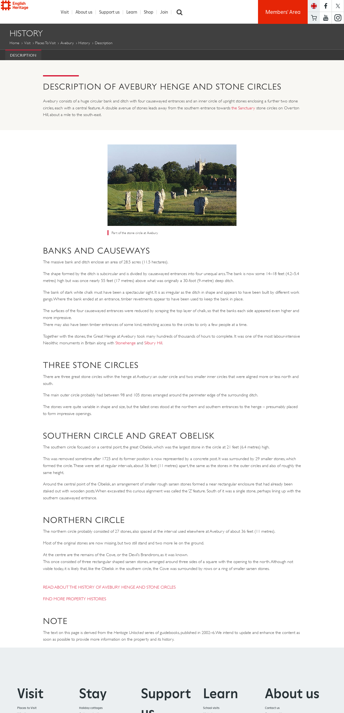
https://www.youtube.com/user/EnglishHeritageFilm (326, 18)
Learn (134, 12)
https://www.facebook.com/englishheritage (326, 6)
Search (182, 12)
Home (14, 43)
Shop (151, 12)
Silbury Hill (153, 343)
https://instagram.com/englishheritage (338, 18)
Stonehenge (126, 343)
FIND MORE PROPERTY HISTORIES (74, 599)
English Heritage (26, 10)
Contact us (272, 708)
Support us (112, 12)
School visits (211, 708)
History (84, 43)
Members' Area (283, 12)
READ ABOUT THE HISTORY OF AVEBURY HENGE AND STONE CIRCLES (109, 587)
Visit (67, 12)
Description (23, 55)
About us (86, 12)
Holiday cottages (91, 708)
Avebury (67, 43)
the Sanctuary (243, 108)
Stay (93, 694)
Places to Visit (45, 43)
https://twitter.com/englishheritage (338, 6)
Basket (314, 18)
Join (166, 12)
